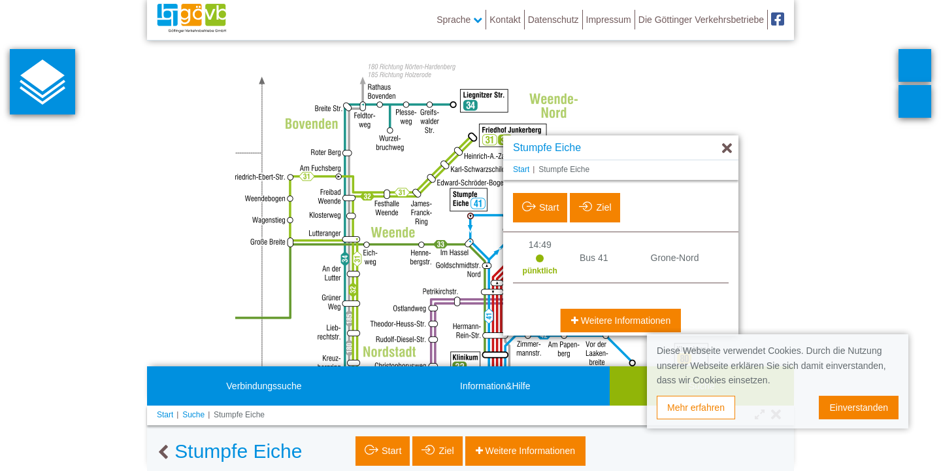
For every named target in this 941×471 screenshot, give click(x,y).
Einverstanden (858, 407)
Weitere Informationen (624, 320)
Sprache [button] (459, 19)
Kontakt (504, 19)
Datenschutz (553, 19)
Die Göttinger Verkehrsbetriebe (701, 19)
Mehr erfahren (696, 407)
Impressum (608, 19)
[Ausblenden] (727, 148)
